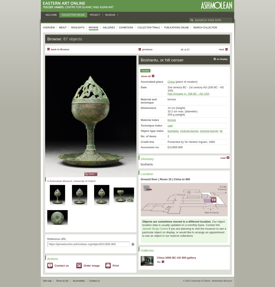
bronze (172, 120)
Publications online (176, 27)
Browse (94, 27)
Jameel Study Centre (155, 228)
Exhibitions (126, 27)
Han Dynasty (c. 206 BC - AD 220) (188, 93)
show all (146, 76)
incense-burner (189, 131)
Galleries (109, 27)
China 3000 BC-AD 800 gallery (176, 257)
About (63, 27)
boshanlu (173, 131)
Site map (47, 281)
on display (222, 59)
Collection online (73, 15)
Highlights (77, 27)
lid (221, 131)
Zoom (91, 174)
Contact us (62, 265)
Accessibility (79, 281)
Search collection (205, 27)
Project (95, 15)
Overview (49, 27)
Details (145, 70)
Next (221, 49)
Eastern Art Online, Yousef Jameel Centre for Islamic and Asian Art (79, 5)
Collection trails (149, 27)
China (171, 81)
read (223, 158)
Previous (147, 49)
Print (116, 265)
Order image (92, 265)
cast (170, 125)
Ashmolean (216, 5)
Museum (110, 15)
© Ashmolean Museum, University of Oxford (71, 181)
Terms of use (62, 281)
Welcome (51, 15)
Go (158, 262)
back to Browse (60, 49)
